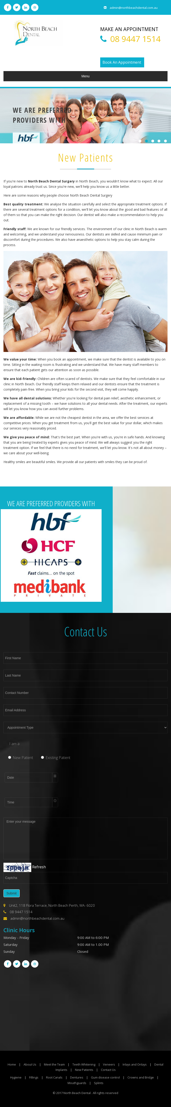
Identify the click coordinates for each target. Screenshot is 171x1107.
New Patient (20, 757)
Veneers (113, 1064)
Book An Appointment (122, 62)
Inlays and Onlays (139, 1064)
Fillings (33, 1077)
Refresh (39, 867)
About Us (34, 1064)
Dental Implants (61, 1070)
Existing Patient (55, 757)
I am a (14, 743)
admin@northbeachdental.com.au (128, 7)
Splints (99, 1083)
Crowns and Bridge (141, 1077)
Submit (11, 893)
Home (16, 1064)
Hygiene (15, 1077)
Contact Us (113, 1070)
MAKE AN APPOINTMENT (133, 29)
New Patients (89, 1070)
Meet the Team (58, 1064)
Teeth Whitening (88, 1064)
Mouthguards (77, 1083)
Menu (85, 76)
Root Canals (54, 1077)
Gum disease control (105, 1077)
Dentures (77, 1077)
